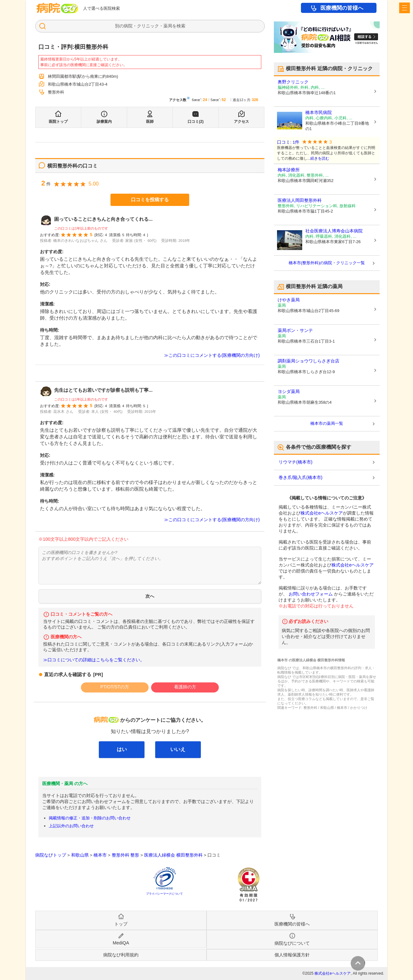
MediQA (121, 942)
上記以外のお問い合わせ (71, 825)
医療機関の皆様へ (341, 8)
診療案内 (104, 121)
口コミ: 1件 (288, 142)
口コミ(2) (196, 121)
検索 (181, 25)
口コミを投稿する (150, 199)
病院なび (57, 8)
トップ (120, 923)
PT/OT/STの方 (114, 686)
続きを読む (319, 158)
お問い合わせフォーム (310, 593)
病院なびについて (292, 943)
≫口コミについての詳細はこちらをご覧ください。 (93, 660)
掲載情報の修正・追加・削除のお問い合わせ (90, 818)
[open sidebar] (404, 8)
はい (122, 749)
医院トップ (58, 121)
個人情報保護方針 (292, 954)
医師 (150, 121)
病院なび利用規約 (121, 954)
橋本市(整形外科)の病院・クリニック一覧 (327, 262)
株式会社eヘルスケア (322, 513)
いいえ (177, 749)
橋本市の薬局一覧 (326, 423)
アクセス (241, 121)
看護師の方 (185, 686)
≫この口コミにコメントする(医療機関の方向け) (212, 355)
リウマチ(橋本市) (295, 461)
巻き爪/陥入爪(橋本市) (300, 477)
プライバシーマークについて (164, 893)
